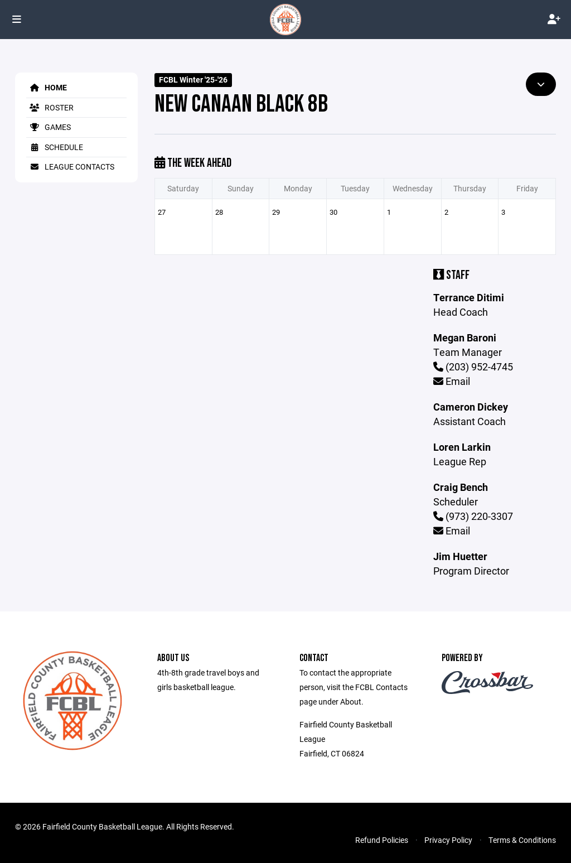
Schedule (54, 147)
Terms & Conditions (522, 840)
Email (451, 381)
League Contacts (70, 166)
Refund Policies (381, 840)
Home (46, 87)
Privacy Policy (448, 840)
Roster (50, 107)
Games (48, 127)
